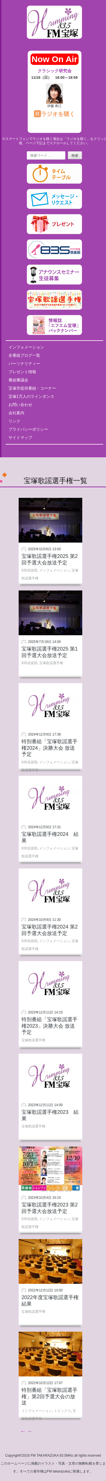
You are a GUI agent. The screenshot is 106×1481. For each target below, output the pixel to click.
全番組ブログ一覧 (24, 355)
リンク (14, 421)
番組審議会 (18, 380)
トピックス (62, 1411)
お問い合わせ (20, 404)
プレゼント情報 (22, 371)
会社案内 (16, 413)
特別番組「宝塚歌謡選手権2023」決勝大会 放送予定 (49, 1026)
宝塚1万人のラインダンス (31, 396)
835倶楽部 (29, 570)
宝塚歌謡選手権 (51, 663)
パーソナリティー (24, 363)
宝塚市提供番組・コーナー (32, 388)
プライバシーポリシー (28, 429)
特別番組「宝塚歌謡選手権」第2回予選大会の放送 (49, 1396)
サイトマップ (20, 437)
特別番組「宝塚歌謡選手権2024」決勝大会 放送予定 (49, 748)
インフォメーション (26, 347)
